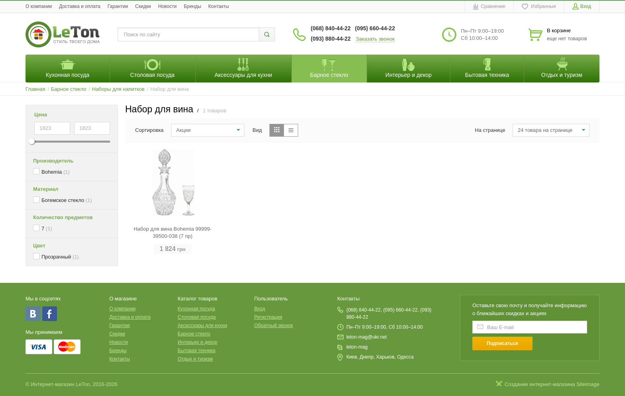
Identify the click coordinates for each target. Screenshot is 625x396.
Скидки (143, 6)
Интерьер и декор (197, 342)
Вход (259, 308)
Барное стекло (194, 334)
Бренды (192, 6)
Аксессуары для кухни (202, 325)
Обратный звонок (273, 325)
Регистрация (268, 317)
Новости (167, 6)
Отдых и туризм (195, 359)
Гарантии (118, 6)
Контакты (218, 6)
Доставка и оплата (79, 6)
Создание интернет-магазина (540, 384)
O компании (39, 6)
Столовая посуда (197, 317)
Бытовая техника (197, 350)
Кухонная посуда (196, 309)
